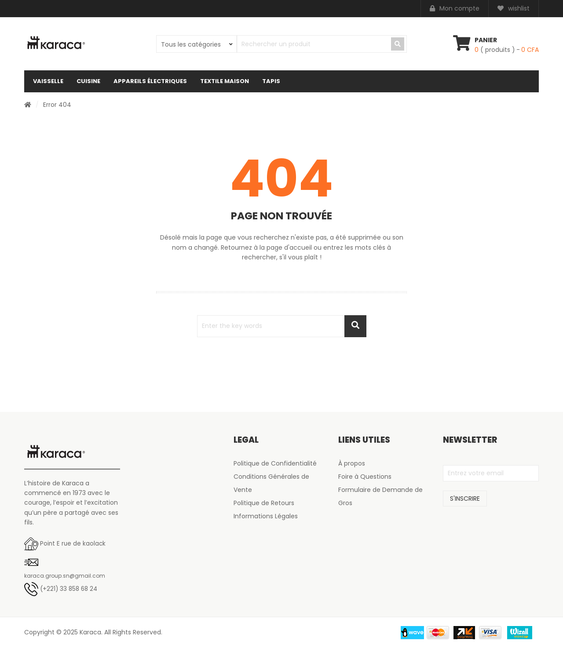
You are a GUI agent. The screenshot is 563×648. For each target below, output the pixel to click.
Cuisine (88, 81)
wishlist (513, 8)
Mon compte (454, 8)
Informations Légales (266, 516)
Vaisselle (48, 81)
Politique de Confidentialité (275, 463)
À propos (351, 463)
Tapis (271, 81)
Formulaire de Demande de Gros (380, 496)
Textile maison (224, 81)
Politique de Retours (264, 503)
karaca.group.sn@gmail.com (64, 575)
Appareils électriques (150, 81)
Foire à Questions (364, 476)
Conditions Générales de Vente (271, 483)
